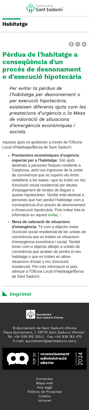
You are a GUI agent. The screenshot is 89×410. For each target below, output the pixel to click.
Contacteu (44, 379)
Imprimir (20, 294)
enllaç (53, 215)
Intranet (44, 400)
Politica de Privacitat (45, 392)
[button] (8, 10)
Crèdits (45, 396)
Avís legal (44, 387)
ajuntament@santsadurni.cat (49, 341)
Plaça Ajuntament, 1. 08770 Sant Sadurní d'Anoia (43, 332)
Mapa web (44, 383)
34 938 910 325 (28, 336)
